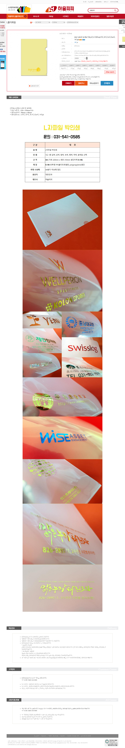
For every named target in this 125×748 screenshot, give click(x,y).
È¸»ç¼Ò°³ (36, 736)
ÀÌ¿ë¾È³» (62, 736)
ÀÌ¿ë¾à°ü (43, 736)
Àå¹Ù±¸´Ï (106, 1)
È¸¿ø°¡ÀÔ (90, 1)
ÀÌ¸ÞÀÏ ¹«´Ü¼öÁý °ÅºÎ (73, 736)
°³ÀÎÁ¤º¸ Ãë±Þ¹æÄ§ (53, 736)
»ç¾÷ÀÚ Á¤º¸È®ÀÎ (86, 736)
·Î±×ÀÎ (84, 1)
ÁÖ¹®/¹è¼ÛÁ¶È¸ (114, 1)
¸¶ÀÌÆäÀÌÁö (98, 1)
